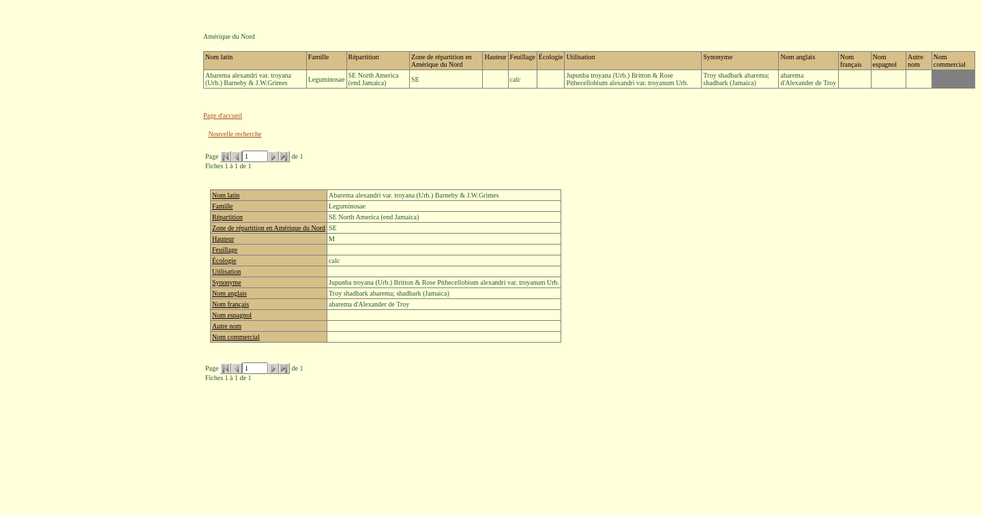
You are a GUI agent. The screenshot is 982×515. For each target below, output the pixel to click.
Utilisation (226, 271)
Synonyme (226, 282)
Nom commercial (236, 337)
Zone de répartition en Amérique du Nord (268, 228)
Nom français (230, 304)
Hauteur (223, 239)
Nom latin (225, 195)
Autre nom (226, 326)
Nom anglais (229, 293)
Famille (222, 206)
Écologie (224, 260)
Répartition (227, 217)
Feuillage (224, 249)
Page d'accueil (222, 115)
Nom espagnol (232, 315)
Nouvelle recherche (235, 134)
